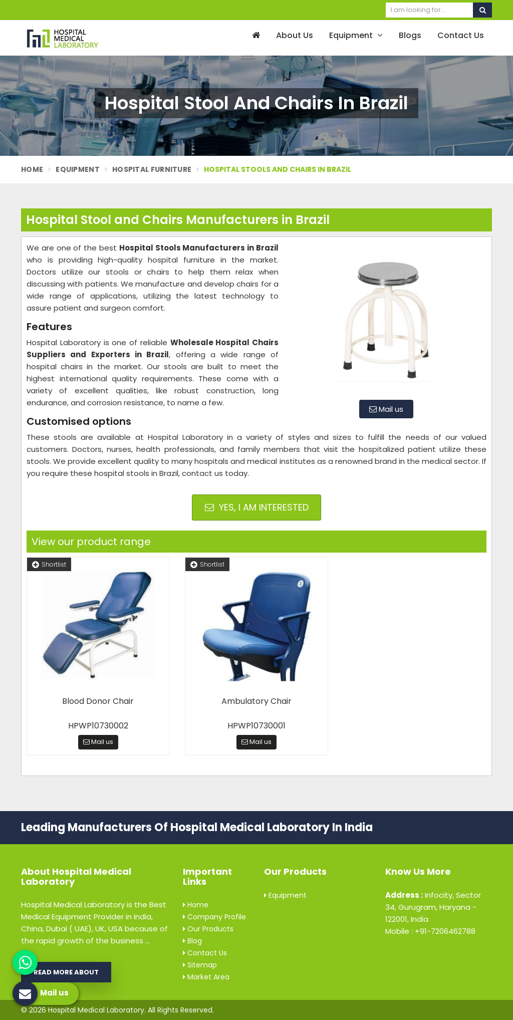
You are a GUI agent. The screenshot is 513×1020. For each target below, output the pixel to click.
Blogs (410, 35)
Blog (192, 941)
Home (32, 169)
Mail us (386, 409)
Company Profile (214, 917)
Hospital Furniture (151, 169)
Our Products (208, 929)
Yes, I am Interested (257, 507)
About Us (294, 35)
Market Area (206, 977)
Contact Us (460, 35)
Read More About (66, 972)
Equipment (356, 35)
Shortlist (49, 564)
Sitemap (200, 965)
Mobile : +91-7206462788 (430, 931)
